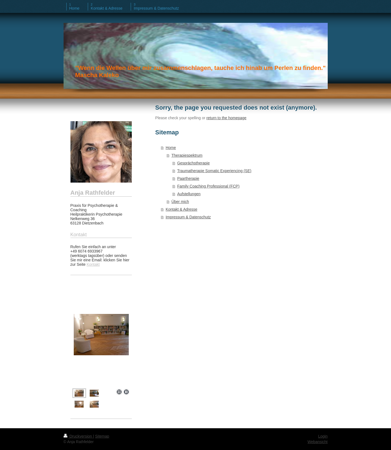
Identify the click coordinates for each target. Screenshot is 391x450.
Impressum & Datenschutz (188, 217)
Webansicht (318, 442)
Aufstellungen (189, 194)
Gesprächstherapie (193, 163)
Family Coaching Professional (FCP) (208, 186)
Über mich (180, 201)
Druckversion (78, 436)
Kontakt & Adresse (181, 209)
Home (171, 147)
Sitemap (102, 436)
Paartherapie (188, 178)
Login (322, 436)
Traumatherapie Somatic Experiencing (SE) (214, 171)
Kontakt (93, 264)
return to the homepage (226, 118)
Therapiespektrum (187, 155)
